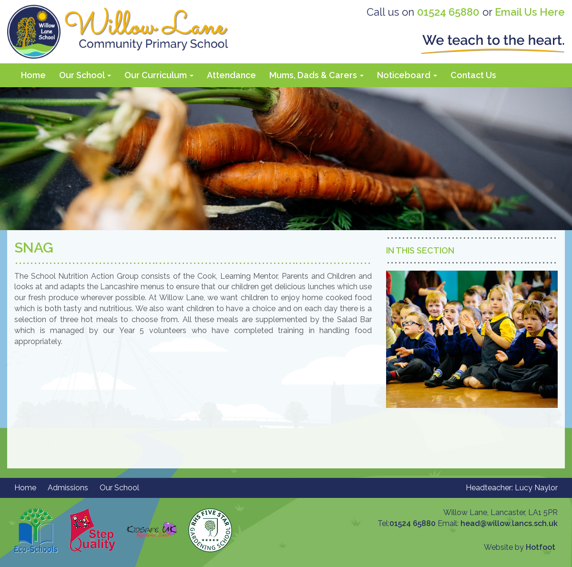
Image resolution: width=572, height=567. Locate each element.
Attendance (231, 75)
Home (33, 75)
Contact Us (473, 75)
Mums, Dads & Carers (316, 75)
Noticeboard (407, 75)
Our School (85, 75)
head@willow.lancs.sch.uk (509, 523)
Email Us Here (530, 12)
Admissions (68, 487)
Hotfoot (540, 547)
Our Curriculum (159, 75)
